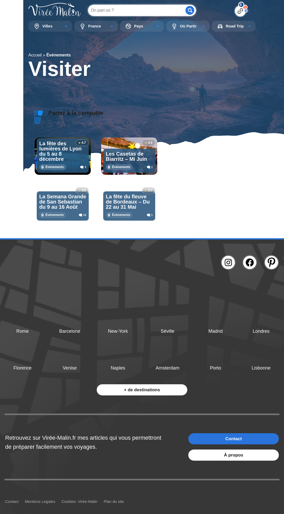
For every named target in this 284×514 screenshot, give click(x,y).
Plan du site (114, 501)
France (94, 26)
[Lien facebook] (249, 262)
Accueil (35, 55)
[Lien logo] (54, 10)
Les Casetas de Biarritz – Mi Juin (126, 156)
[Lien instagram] (228, 262)
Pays (138, 26)
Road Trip (235, 26)
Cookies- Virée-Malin (80, 501)
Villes (47, 26)
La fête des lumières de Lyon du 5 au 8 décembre (60, 151)
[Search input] (136, 10)
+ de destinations (142, 389)
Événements (55, 167)
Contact (233, 438)
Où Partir (188, 26)
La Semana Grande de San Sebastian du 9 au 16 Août (62, 201)
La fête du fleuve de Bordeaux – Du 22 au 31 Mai (128, 201)
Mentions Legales (40, 501)
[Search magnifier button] (189, 10)
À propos (233, 455)
